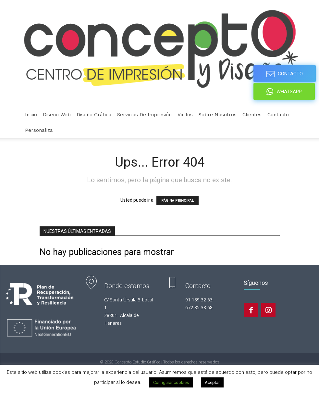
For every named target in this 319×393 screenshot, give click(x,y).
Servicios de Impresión (144, 115)
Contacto (278, 115)
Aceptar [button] (212, 382)
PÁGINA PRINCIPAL (177, 200)
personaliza (39, 130)
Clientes (252, 115)
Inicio (31, 115)
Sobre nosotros (218, 115)
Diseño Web (57, 115)
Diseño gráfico (94, 115)
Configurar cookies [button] (171, 382)
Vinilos (185, 115)
